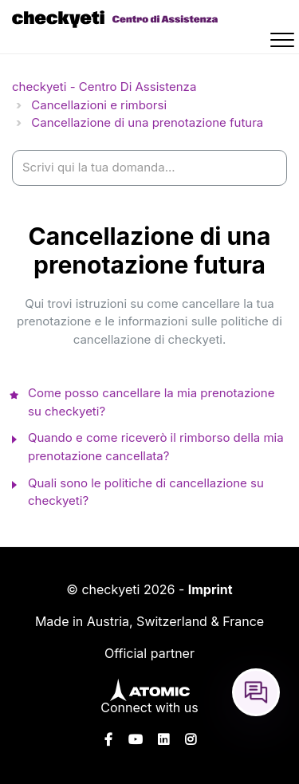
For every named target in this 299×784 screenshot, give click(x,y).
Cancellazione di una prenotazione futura (147, 122)
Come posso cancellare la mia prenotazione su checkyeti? (151, 402)
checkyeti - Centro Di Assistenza (104, 86)
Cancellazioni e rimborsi (99, 104)
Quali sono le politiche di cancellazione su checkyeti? (146, 492)
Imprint (210, 589)
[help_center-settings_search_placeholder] (149, 168)
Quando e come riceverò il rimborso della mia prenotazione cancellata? (156, 446)
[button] (284, 42)
